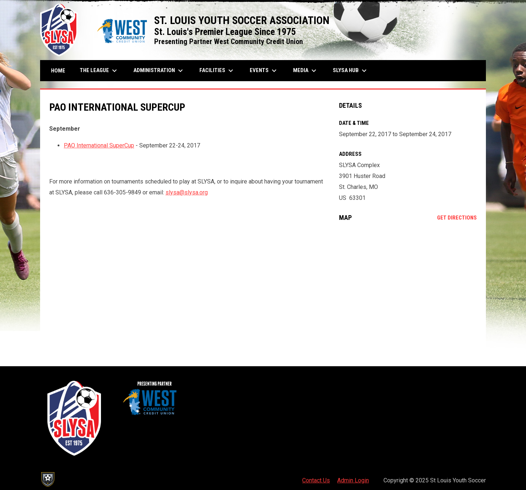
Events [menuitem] (264, 70)
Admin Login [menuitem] (353, 480)
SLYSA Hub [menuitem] (351, 70)
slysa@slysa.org (186, 192)
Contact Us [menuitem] (316, 480)
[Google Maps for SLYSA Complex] (408, 286)
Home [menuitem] (58, 70)
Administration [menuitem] (159, 70)
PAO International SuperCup (99, 145)
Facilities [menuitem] (217, 70)
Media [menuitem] (305, 70)
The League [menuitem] (99, 70)
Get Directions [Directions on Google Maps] (457, 217)
